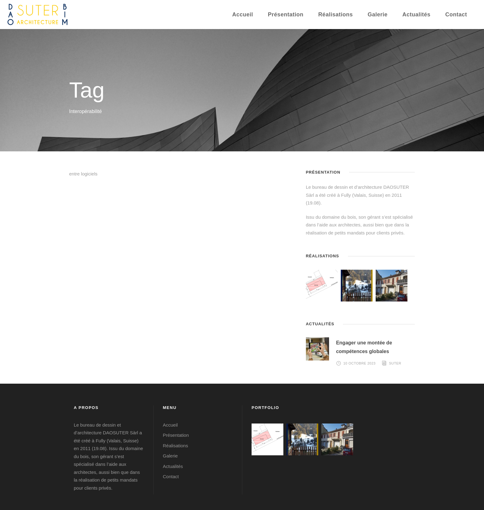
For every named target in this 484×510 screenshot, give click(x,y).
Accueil (242, 14)
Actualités (416, 14)
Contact (456, 14)
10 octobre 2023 (359, 363)
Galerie (378, 14)
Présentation (285, 14)
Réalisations (335, 14)
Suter (395, 363)
